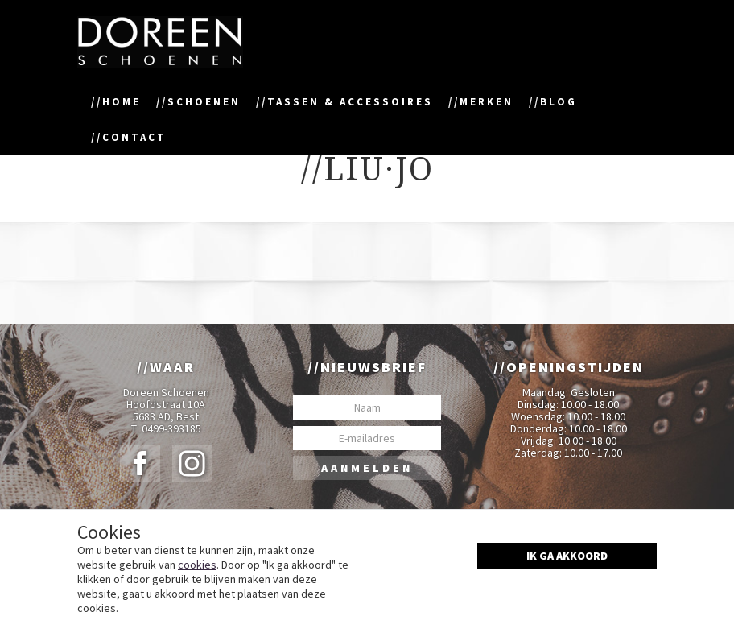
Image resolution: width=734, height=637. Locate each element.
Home (121, 102)
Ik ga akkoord (567, 555)
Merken (486, 102)
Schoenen (204, 102)
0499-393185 (171, 429)
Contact (134, 137)
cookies (197, 564)
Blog (558, 102)
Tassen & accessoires (350, 102)
